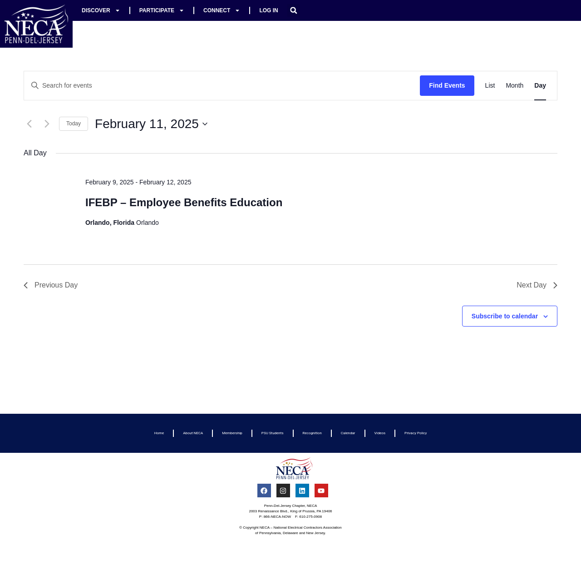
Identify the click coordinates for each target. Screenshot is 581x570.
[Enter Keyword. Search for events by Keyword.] (222, 85)
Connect (221, 10)
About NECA (193, 433)
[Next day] (46, 124)
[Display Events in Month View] (514, 85)
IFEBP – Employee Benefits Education (183, 202)
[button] (293, 10)
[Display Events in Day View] (540, 85)
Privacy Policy (415, 433)
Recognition (312, 433)
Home (159, 433)
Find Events (447, 85)
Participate (161, 10)
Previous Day (51, 285)
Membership (232, 433)
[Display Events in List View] (490, 85)
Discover (101, 10)
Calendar (348, 433)
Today (73, 123)
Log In (268, 10)
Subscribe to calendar (505, 316)
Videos (379, 433)
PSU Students (272, 433)
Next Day (537, 285)
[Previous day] (29, 124)
